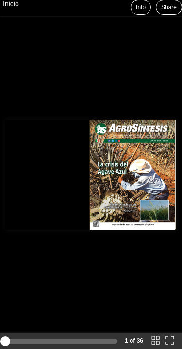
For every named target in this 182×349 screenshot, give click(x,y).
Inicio (11, 4)
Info (141, 7)
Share (169, 7)
